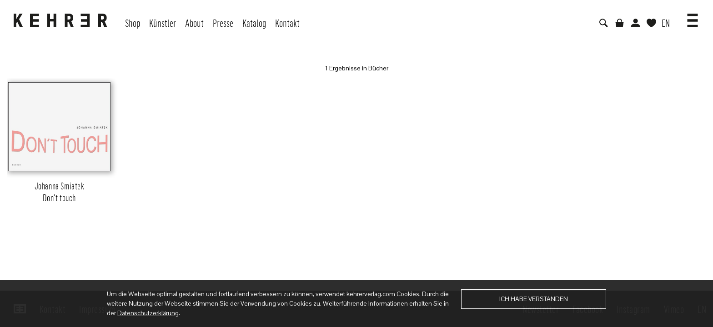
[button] (692, 17)
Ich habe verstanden (533, 299)
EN (666, 22)
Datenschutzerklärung (148, 313)
